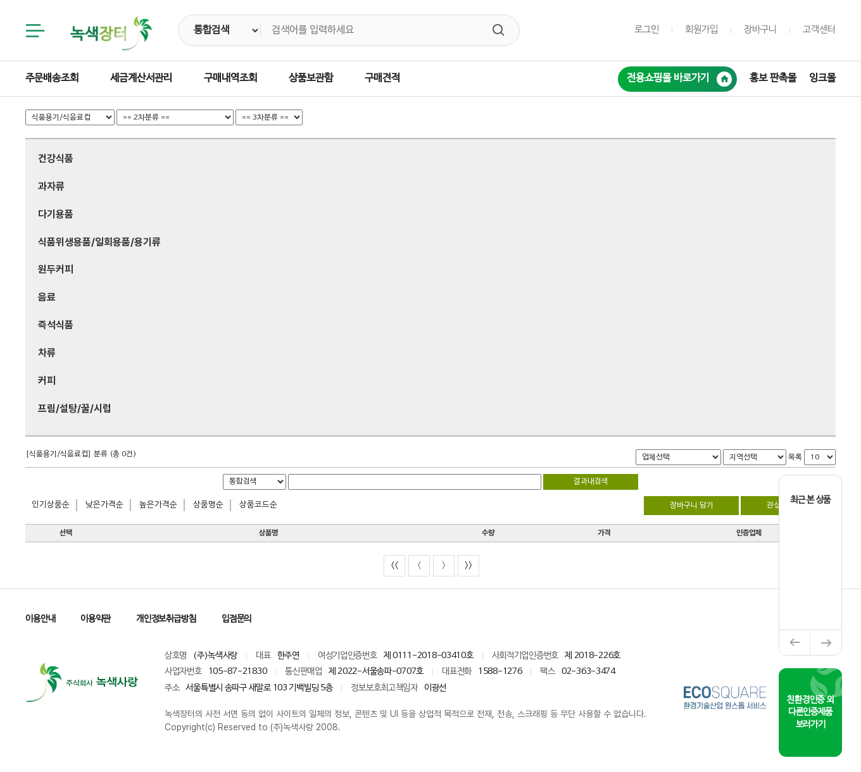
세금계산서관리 (141, 78)
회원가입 (701, 30)
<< (394, 565)
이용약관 (95, 619)
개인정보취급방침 (166, 619)
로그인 (646, 30)
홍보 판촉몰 (773, 78)
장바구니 (760, 30)
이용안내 (40, 619)
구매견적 (382, 78)
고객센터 (819, 30)
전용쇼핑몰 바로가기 (679, 79)
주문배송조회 (52, 78)
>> (468, 565)
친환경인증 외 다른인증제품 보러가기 (810, 712)
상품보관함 (311, 78)
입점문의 (236, 619)
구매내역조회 (230, 78)
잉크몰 (822, 78)
